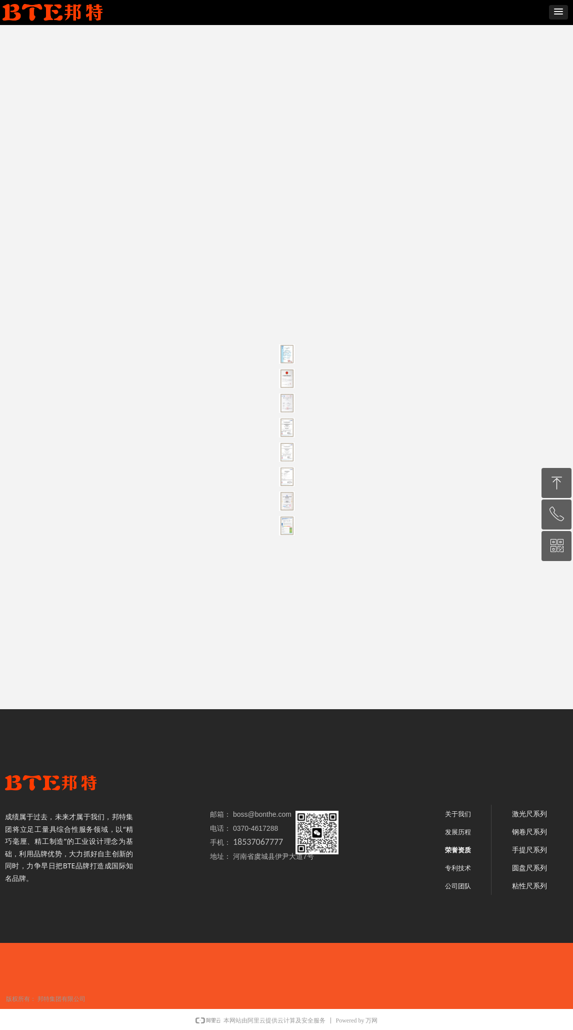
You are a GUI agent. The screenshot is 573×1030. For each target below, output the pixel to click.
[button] (558, 12)
